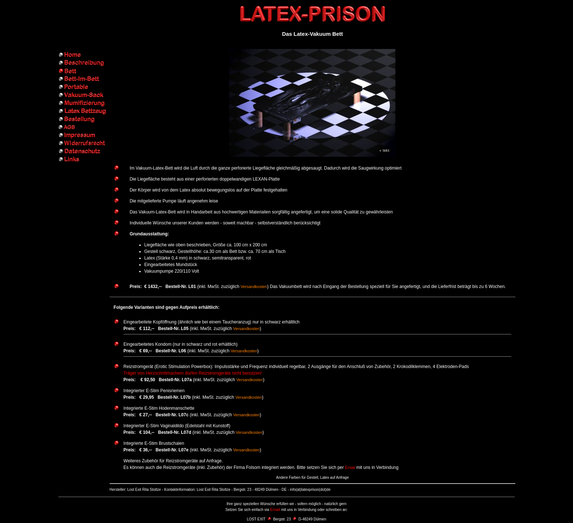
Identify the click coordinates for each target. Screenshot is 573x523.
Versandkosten (253, 286)
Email (350, 467)
